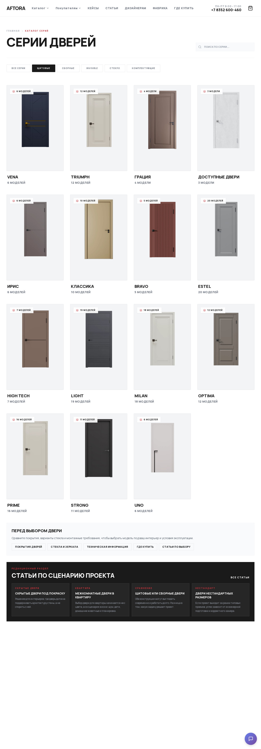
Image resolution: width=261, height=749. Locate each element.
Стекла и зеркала (64, 547)
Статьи (111, 8)
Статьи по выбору (176, 547)
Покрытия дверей (28, 547)
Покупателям (68, 8)
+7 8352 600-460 (226, 10)
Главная (13, 30)
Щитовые (43, 68)
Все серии (18, 68)
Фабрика (160, 8)
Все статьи (240, 577)
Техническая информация (107, 547)
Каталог (40, 8)
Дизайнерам (135, 8)
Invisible (92, 68)
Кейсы (93, 8)
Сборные (68, 68)
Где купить (184, 8)
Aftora (16, 8)
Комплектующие (143, 68)
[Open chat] (251, 739)
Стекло (115, 68)
